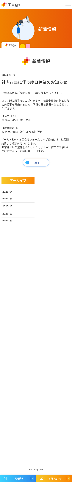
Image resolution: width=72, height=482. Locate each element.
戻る (37, 162)
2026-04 (7, 191)
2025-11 (7, 213)
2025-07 (7, 221)
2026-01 (7, 199)
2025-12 (7, 206)
